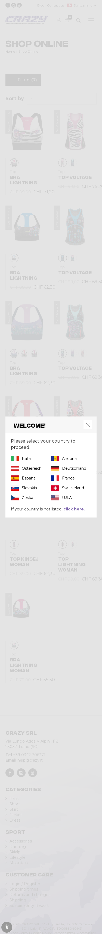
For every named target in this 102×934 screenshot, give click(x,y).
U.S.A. (67, 497)
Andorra (69, 458)
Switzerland (73, 487)
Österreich (32, 468)
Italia (26, 458)
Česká (27, 497)
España (29, 478)
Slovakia (29, 487)
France (68, 478)
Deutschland (74, 468)
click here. (74, 509)
